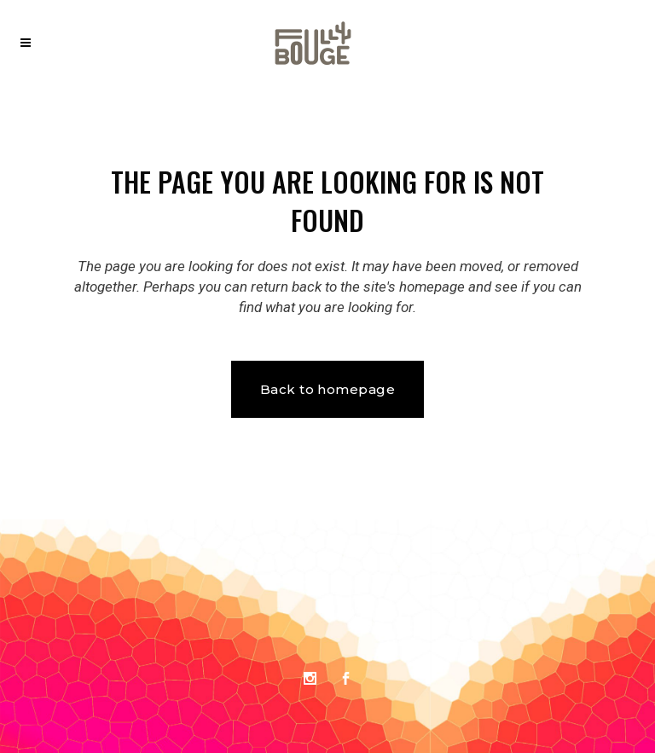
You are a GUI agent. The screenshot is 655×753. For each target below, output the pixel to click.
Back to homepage (327, 389)
